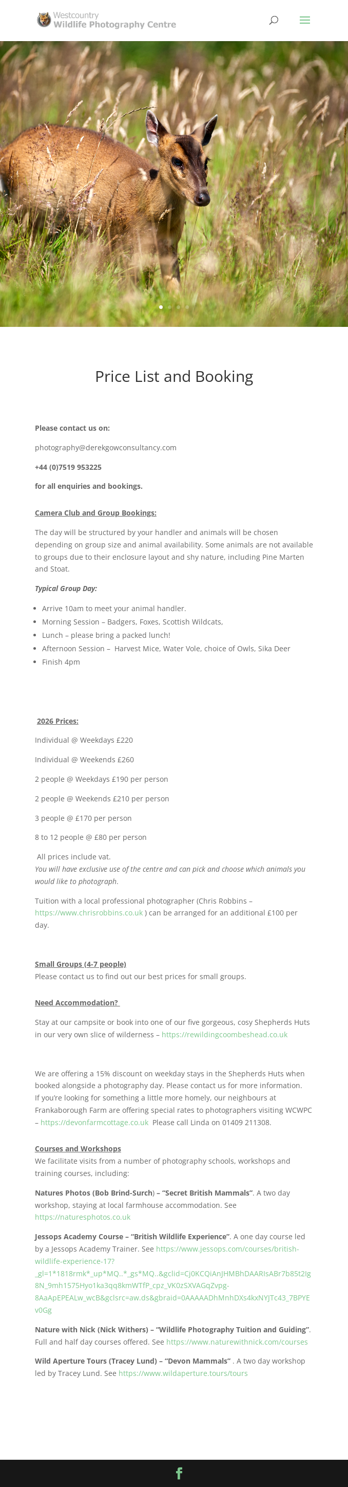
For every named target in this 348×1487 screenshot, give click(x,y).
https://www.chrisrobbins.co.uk (89, 912)
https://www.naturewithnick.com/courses (237, 1342)
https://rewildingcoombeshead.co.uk (224, 1034)
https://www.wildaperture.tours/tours (183, 1373)
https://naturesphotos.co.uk (82, 1217)
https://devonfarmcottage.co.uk (94, 1122)
